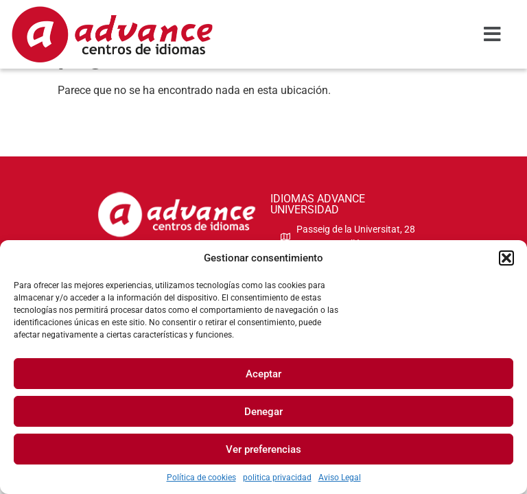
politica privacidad (277, 477)
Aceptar (263, 374)
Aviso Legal (339, 477)
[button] (506, 258)
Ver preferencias (263, 449)
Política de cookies (201, 477)
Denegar (263, 411)
